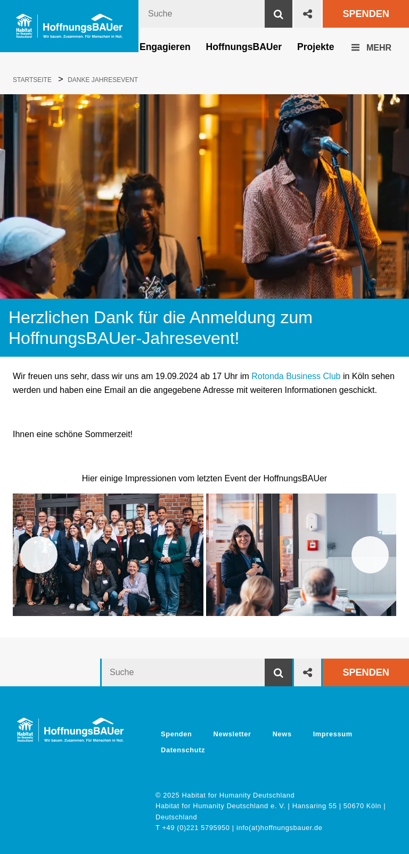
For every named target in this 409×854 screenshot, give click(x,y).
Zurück (39, 554)
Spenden (365, 14)
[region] (204, 555)
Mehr (371, 48)
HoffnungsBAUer (244, 47)
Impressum (333, 734)
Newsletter (232, 734)
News (282, 734)
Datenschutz (183, 750)
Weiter (370, 554)
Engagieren (165, 47)
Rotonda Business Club (295, 376)
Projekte (315, 47)
